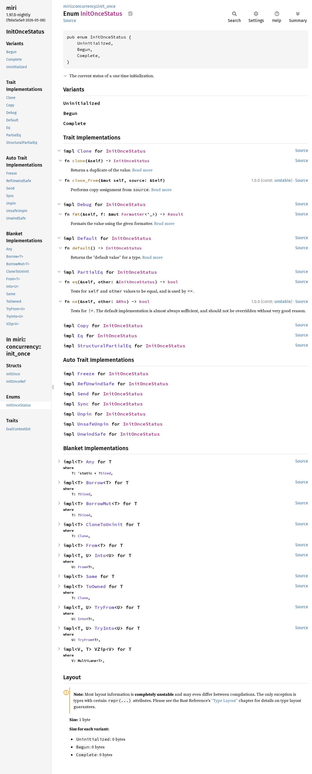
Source (69, 20)
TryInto (104, 628)
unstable (282, 180)
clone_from (85, 180)
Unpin (84, 414)
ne (74, 301)
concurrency (84, 6)
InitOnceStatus (126, 151)
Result (175, 214)
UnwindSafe (91, 434)
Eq (80, 336)
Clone (84, 151)
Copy (83, 326)
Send (83, 394)
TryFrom (104, 607)
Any (90, 462)
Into (100, 555)
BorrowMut (98, 503)
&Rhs (121, 301)
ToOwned (96, 586)
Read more (142, 170)
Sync (83, 404)
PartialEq (90, 272)
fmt (76, 214)
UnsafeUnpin (93, 424)
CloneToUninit (104, 524)
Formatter (133, 214)
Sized (105, 473)
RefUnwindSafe (95, 384)
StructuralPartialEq (104, 346)
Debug (84, 204)
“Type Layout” (224, 700)
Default (87, 238)
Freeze (85, 374)
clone (78, 160)
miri (67, 6)
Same (91, 576)
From (91, 545)
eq (74, 281)
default (81, 248)
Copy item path (130, 13)
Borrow (94, 483)
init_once (107, 6)
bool (173, 281)
